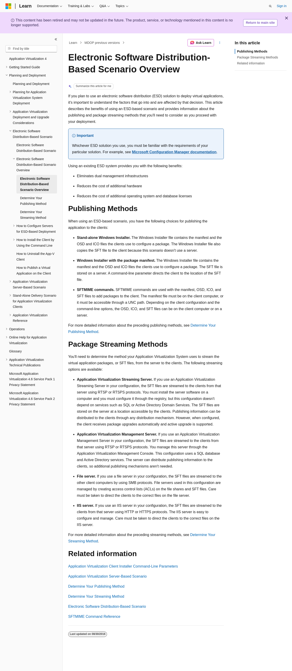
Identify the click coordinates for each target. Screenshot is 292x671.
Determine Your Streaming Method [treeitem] (33, 214)
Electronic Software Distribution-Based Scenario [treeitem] (36, 148)
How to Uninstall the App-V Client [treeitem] (35, 256)
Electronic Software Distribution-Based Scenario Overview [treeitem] (35, 184)
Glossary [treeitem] (15, 351)
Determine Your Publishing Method (96, 586)
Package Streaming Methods (257, 57)
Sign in (282, 6)
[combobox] (31, 49)
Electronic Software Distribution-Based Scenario (107, 606)
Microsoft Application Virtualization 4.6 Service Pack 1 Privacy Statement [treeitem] (32, 379)
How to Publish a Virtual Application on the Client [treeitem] (33, 270)
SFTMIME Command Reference (94, 616)
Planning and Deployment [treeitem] (31, 84)
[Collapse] (56, 39)
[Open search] (270, 6)
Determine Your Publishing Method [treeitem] (33, 201)
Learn (73, 43)
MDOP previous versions (102, 43)
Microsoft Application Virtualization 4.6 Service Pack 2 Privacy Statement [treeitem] (32, 398)
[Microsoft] (8, 6)
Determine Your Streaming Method (96, 596)
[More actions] (220, 42)
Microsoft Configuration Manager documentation (174, 152)
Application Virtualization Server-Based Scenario (107, 576)
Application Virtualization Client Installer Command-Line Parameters (123, 566)
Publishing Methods (252, 51)
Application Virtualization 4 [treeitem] (28, 59)
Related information (251, 63)
